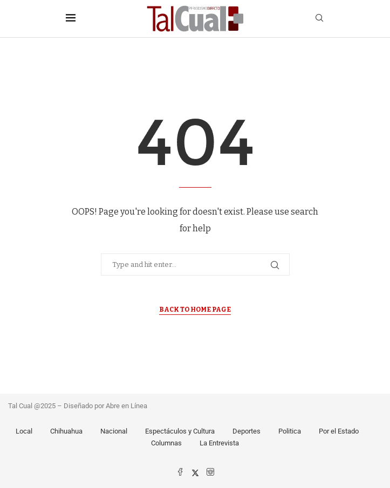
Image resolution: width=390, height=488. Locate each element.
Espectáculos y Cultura (180, 431)
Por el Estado (339, 431)
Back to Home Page (195, 309)
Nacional (113, 431)
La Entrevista (219, 443)
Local (24, 431)
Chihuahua (66, 431)
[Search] (319, 18)
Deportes (246, 431)
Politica (289, 431)
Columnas (166, 443)
